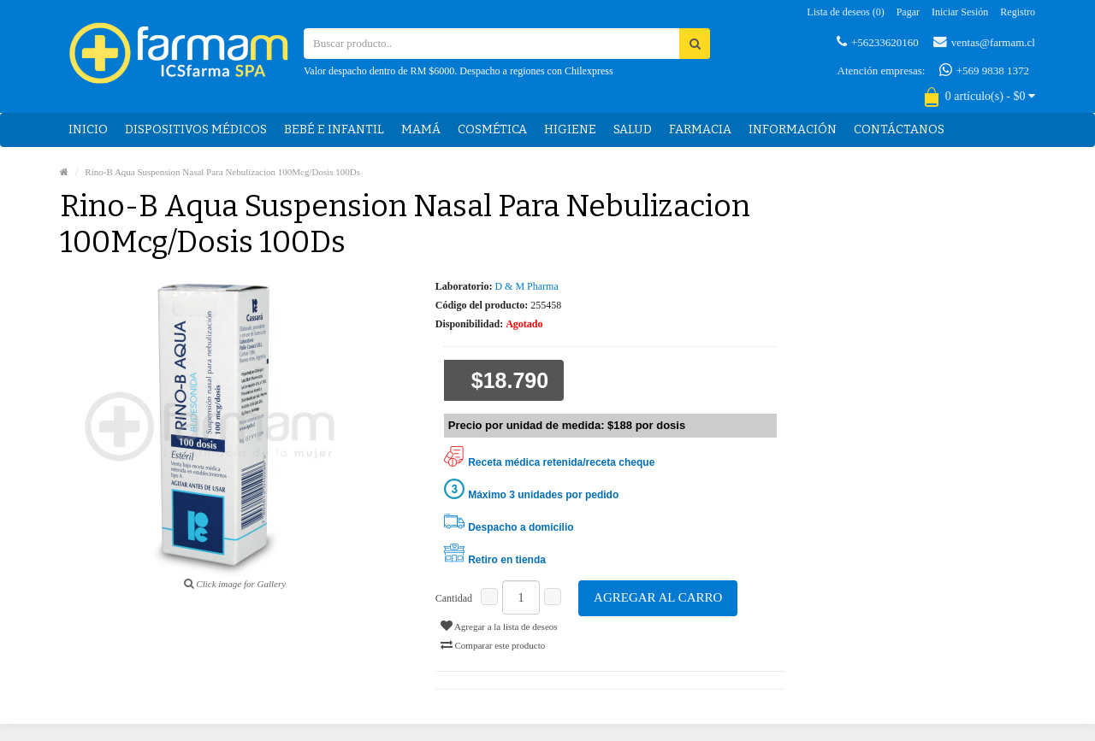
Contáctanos (899, 129)
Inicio (88, 129)
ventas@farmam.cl (984, 42)
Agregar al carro (658, 597)
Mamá (421, 129)
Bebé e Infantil (334, 129)
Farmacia (700, 129)
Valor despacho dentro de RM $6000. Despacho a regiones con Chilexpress (458, 71)
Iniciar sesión (960, 12)
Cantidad (453, 598)
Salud (632, 129)
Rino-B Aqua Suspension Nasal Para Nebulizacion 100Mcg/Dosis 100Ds (222, 172)
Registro (1017, 12)
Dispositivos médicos (196, 129)
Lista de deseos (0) (845, 12)
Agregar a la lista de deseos (499, 626)
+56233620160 (878, 42)
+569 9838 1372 (984, 70)
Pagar (908, 12)
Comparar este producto (493, 644)
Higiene (570, 129)
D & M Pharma (526, 286)
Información (793, 129)
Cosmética (492, 129)
